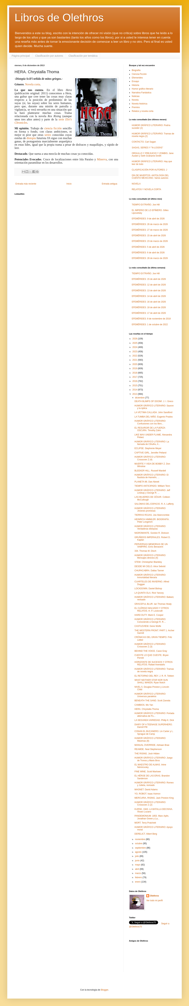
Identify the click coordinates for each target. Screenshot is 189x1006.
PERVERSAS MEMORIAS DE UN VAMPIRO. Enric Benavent (151, 545)
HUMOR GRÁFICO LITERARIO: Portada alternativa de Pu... (154, 714)
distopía (31, 138)
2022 (135, 355)
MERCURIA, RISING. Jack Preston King (154, 798)
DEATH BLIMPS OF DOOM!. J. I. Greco (153, 401)
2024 (135, 347)
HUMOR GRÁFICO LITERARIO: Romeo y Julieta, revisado (154, 783)
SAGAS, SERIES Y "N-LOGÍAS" (147, 147)
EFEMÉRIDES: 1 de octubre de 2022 (150, 324)
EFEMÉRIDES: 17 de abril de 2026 (149, 313)
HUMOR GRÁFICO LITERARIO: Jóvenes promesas (150, 509)
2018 (135, 373)
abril (137, 869)
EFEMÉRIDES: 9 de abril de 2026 (148, 218)
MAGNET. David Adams (146, 789)
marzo (138, 873)
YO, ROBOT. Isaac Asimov (147, 793)
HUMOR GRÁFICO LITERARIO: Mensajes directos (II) (150, 556)
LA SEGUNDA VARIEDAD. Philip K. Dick (154, 720)
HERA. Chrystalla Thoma (146, 709)
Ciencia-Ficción (139, 74)
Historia (135, 85)
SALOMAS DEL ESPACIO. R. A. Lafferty (154, 504)
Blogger (104, 990)
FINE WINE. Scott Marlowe (147, 771)
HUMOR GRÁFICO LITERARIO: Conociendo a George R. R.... (150, 620)
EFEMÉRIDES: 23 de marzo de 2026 (150, 241)
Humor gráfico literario (142, 89)
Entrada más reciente (25, 183)
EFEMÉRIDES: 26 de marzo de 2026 (150, 224)
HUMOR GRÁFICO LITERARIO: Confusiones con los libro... (150, 422)
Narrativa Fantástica (141, 92)
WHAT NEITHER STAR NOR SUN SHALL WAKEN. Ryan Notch (151, 681)
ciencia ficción (53, 128)
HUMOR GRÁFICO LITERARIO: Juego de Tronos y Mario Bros (153, 759)
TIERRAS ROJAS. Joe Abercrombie (151, 515)
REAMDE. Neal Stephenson (148, 749)
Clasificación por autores (49, 55)
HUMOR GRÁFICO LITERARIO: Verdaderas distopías (150, 527)
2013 (135, 394)
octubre (139, 843)
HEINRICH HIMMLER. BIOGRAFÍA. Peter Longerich (151, 520)
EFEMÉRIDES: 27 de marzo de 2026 (150, 230)
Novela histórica (139, 103)
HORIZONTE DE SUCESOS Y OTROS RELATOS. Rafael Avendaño (153, 663)
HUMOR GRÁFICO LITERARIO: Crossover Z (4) (150, 458)
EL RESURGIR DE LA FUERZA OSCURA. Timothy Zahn (149, 429)
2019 (135, 368)
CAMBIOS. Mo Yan (143, 705)
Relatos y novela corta (142, 111)
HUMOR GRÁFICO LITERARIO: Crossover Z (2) (150, 803)
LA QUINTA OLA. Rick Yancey (149, 593)
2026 (135, 338)
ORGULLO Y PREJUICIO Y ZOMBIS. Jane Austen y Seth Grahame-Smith (153, 154)
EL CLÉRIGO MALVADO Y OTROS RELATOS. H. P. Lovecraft (151, 609)
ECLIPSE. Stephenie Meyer (147, 448)
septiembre (140, 848)
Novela (135, 100)
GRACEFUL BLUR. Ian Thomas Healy (153, 604)
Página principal (21, 55)
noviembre (140, 839)
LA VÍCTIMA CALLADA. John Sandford (153, 412)
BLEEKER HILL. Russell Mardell (150, 470)
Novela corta (32, 84)
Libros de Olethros (59, 17)
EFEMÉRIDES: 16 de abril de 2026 (149, 302)
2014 (135, 389)
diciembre (140, 397)
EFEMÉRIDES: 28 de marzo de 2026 (150, 258)
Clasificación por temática (83, 55)
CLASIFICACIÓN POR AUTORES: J (149, 170)
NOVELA (136, 183)
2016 (135, 381)
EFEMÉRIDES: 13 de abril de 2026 (149, 290)
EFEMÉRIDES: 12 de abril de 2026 (149, 284)
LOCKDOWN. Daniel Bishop (148, 588)
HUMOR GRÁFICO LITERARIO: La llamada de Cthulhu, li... (151, 442)
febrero (138, 877)
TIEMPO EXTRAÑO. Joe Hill (146, 204)
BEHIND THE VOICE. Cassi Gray (150, 651)
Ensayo (135, 81)
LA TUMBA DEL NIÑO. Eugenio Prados (153, 416)
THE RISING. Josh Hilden (147, 753)
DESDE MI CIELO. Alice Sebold (149, 566)
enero (138, 882)
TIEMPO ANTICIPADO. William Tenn (152, 486)
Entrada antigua (109, 183)
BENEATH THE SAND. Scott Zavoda (152, 700)
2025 (135, 343)
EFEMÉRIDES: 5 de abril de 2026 (148, 247)
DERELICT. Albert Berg (145, 834)
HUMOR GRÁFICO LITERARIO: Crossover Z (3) (150, 645)
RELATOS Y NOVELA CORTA (146, 189)
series (48, 134)
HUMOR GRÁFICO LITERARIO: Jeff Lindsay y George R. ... (152, 491)
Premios (136, 107)
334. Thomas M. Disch (145, 551)
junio (137, 860)
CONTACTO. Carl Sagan (144, 142)
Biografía (136, 70)
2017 (135, 377)
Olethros (154, 896)
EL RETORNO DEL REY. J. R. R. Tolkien (154, 676)
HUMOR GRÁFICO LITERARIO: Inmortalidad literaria (150, 576)
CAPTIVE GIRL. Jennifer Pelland (150, 452)
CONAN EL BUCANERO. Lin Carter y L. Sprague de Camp (153, 732)
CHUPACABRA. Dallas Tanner (149, 570)
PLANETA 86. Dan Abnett (146, 481)
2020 (135, 364)
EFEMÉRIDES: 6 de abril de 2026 (148, 252)
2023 (135, 351)
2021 (135, 360)
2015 (135, 385)
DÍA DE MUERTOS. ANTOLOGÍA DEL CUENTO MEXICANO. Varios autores (150, 176)
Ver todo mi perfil (154, 900)
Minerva (102, 159)
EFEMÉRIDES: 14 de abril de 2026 (149, 296)
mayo (138, 864)
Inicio (69, 183)
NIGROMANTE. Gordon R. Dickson (151, 533)
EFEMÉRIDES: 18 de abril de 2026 (149, 307)
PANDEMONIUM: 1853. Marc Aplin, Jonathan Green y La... (151, 817)
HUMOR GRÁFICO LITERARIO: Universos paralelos (150, 695)
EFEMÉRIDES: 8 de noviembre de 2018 (151, 318)
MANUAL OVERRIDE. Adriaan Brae (151, 745)
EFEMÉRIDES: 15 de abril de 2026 (149, 235)
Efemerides (137, 77)
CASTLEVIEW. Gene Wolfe (147, 626)
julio (137, 856)
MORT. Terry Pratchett (145, 823)
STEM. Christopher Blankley (148, 562)
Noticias (136, 96)
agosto (138, 852)
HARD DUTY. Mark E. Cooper (148, 615)
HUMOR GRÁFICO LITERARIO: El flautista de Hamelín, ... (151, 476)
